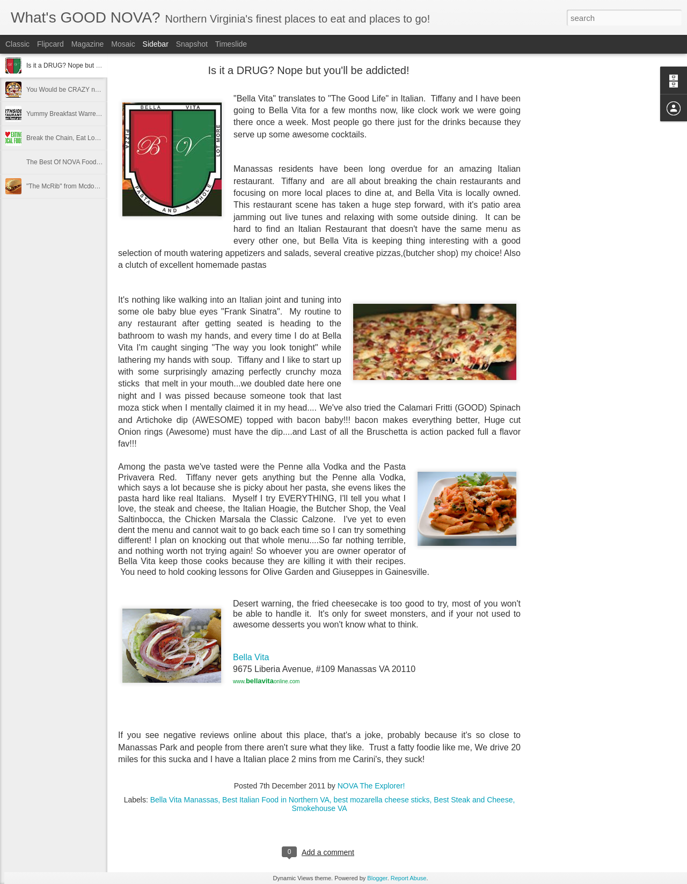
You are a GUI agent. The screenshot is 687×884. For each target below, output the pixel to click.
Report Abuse (409, 878)
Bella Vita (252, 657)
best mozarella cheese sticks (382, 799)
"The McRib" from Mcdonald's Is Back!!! (82, 186)
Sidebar (156, 44)
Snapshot (192, 44)
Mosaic (123, 44)
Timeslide (231, 44)
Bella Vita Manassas (184, 799)
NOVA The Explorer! (371, 785)
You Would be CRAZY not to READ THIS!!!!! (89, 89)
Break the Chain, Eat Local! (65, 138)
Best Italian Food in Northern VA (276, 799)
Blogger (377, 878)
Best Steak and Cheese (473, 799)
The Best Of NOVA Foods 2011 (71, 162)
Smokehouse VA (319, 808)
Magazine (87, 44)
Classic (17, 44)
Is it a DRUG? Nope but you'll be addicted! (86, 65)
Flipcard (50, 44)
